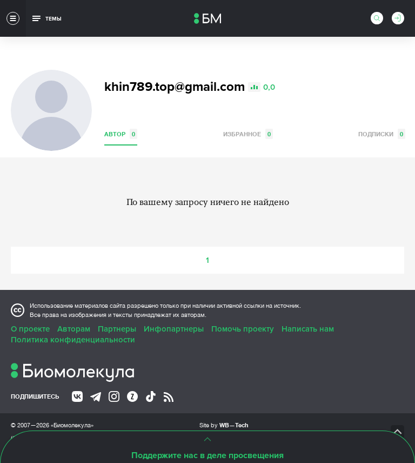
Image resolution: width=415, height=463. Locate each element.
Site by (224, 424)
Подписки (381, 134)
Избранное (248, 134)
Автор (120, 134)
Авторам (73, 329)
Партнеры (117, 329)
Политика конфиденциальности (73, 340)
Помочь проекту (242, 329)
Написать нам (308, 329)
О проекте (30, 329)
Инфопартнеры (174, 329)
